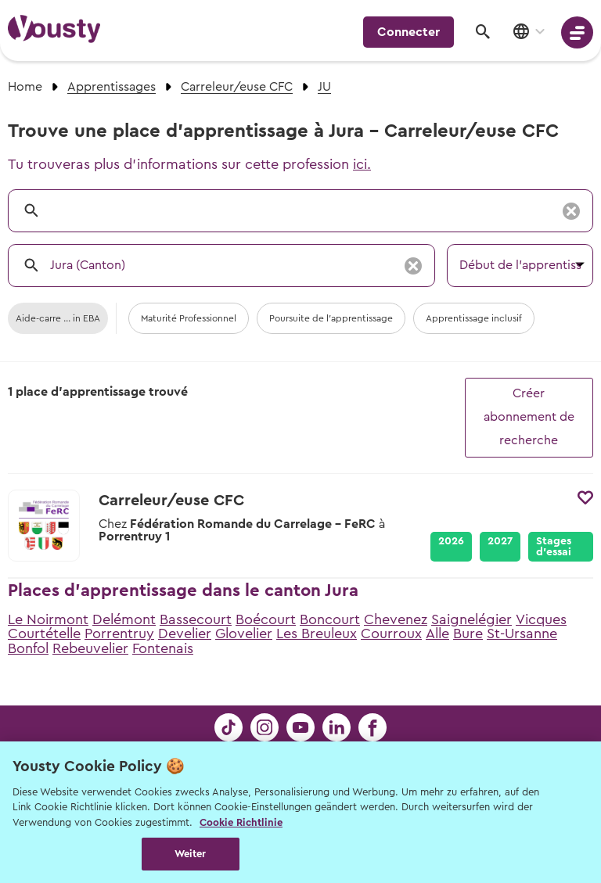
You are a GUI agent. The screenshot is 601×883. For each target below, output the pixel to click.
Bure (468, 633)
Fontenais (162, 648)
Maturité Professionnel (188, 318)
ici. (362, 164)
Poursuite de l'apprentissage (331, 318)
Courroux (391, 633)
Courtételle (44, 633)
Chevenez (395, 619)
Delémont (124, 619)
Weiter (191, 854)
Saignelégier (471, 619)
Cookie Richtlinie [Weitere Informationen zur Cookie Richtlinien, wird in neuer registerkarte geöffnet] (241, 822)
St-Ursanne (522, 633)
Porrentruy (119, 633)
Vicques (541, 619)
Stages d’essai (553, 547)
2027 (500, 541)
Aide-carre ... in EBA (58, 318)
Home (25, 87)
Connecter (408, 32)
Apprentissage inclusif (474, 318)
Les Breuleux (316, 633)
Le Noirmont (48, 619)
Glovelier (243, 633)
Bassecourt (196, 619)
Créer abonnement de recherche (529, 417)
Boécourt (266, 619)
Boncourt (330, 619)
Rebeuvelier (90, 648)
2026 (451, 541)
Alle (437, 633)
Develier (184, 633)
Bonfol (28, 648)
